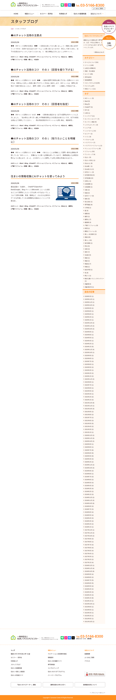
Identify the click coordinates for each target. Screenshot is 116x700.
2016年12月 (88, 565)
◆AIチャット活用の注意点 (26, 35)
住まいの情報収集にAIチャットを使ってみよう (38, 176)
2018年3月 (88, 521)
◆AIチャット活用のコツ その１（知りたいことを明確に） (43, 140)
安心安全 (87, 201)
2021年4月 (88, 426)
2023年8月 (88, 358)
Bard (86, 101)
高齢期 (87, 284)
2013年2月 (88, 615)
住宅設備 (87, 178)
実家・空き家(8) (90, 71)
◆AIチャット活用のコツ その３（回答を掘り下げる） (43, 69)
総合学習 (87, 269)
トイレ (87, 136)
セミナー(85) (89, 74)
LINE (86, 113)
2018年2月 (88, 524)
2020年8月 (88, 447)
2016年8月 (88, 577)
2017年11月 (88, 533)
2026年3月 (88, 296)
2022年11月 (88, 379)
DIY (86, 110)
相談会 (87, 264)
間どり (87, 275)
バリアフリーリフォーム (92, 145)
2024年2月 (88, 343)
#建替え (70, 57)
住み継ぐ (87, 166)
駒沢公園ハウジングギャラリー (94, 278)
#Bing (26, 57)
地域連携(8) (88, 80)
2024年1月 (88, 346)
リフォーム (88, 151)
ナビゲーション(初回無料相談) (57, 654)
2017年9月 (88, 539)
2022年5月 (88, 391)
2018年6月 (88, 512)
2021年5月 (88, 423)
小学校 (87, 207)
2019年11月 (88, 465)
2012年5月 (88, 618)
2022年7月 (88, 385)
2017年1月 (88, 562)
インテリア (88, 116)
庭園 (86, 213)
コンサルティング (53, 668)
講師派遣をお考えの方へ (58, 685)
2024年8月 (88, 335)
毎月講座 (87, 243)
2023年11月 (88, 349)
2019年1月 (88, 494)
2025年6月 (88, 314)
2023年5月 (88, 367)
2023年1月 (88, 376)
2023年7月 (88, 361)
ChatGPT (88, 107)
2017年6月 (88, 547)
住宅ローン (88, 172)
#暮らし (30, 59)
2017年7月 (88, 545)
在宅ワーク (88, 196)
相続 (86, 258)
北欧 (86, 190)
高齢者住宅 (88, 287)
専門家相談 (51, 664)
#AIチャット (14, 57)
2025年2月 (88, 317)
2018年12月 (88, 497)
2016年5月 (88, 586)
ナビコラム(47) (89, 86)
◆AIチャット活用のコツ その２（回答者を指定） (40, 104)
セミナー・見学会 (46, 13)
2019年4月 (88, 485)
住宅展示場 (88, 175)
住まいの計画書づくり (55, 661)
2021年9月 (88, 411)
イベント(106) (89, 65)
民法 (86, 246)
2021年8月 (88, 414)
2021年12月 (88, 403)
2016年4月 (88, 589)
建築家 (87, 222)
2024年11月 (88, 326)
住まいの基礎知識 (80, 13)
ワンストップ (89, 154)
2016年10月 (88, 571)
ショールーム (89, 131)
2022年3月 (88, 394)
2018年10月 (88, 503)
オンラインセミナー (91, 119)
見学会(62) (88, 77)
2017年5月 (88, 550)
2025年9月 (88, 308)
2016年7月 (88, 580)
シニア (87, 128)
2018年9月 (88, 506)
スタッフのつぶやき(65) (92, 83)
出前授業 (87, 184)
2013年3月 (88, 613)
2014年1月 (88, 601)
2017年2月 (88, 559)
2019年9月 (88, 471)
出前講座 (87, 187)
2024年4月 (88, 340)
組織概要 (87, 654)
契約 (86, 199)
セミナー (87, 133)
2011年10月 (88, 621)
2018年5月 (88, 515)
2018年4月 (88, 518)
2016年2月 (88, 595)
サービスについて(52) (91, 62)
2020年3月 (88, 459)
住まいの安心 (89, 160)
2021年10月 (88, 408)
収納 (86, 193)
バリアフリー (89, 142)
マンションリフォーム (92, 148)
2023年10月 (88, 352)
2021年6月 (88, 420)
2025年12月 (88, 299)
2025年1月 (88, 320)
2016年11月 (88, 568)
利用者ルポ (63, 13)
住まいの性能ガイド (17, 675)
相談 (86, 261)
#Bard (21, 57)
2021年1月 (88, 432)
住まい (87, 157)
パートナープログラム (55, 675)
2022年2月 (88, 397)
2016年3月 (88, 592)
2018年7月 (88, 509)
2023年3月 (88, 370)
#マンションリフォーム (44, 57)
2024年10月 (88, 329)
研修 (86, 267)
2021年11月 (88, 406)
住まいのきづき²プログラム (56, 671)
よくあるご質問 (98, 8)
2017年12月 (88, 530)
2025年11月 (88, 302)
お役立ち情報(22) (90, 68)
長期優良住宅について (90, 685)
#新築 (25, 59)
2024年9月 (88, 332)
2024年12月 (88, 323)
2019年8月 (88, 474)
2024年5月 (88, 337)
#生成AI (36, 59)
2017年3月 (88, 556)
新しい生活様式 (89, 234)
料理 (86, 228)
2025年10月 (88, 305)
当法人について (96, 13)
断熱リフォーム (89, 231)
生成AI (87, 255)
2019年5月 (88, 482)
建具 (86, 216)
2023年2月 (88, 373)
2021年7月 (88, 417)
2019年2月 (88, 491)
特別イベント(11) (90, 89)
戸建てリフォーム (90, 225)
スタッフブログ (15, 664)
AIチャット (88, 98)
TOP (12, 28)
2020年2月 (88, 462)
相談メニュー (29, 13)
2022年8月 (88, 382)
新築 (86, 237)
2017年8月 (88, 541)
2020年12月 (88, 435)
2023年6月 (88, 364)
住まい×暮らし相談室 (18, 671)
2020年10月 (88, 441)
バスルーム (88, 139)
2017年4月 (88, 553)
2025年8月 (88, 311)
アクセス (87, 661)
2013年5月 (88, 610)
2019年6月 (88, 479)
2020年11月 (88, 438)
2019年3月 (88, 488)
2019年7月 (88, 476)
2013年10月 (88, 604)
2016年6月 (88, 583)
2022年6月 (88, 388)
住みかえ (87, 163)
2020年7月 (88, 450)
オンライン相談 (89, 122)
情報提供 (50, 657)
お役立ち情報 (74, 42)
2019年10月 (88, 468)
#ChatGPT (32, 57)
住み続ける (88, 169)
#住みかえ (64, 57)
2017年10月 (88, 536)
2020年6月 (88, 453)
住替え (87, 181)
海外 (86, 252)
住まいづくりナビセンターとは (20, 654)
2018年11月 (88, 500)
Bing (86, 104)
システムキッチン (90, 125)
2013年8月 (88, 607)
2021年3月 (88, 429)
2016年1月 (88, 598)
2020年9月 (88, 444)
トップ (13, 650)
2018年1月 (88, 527)
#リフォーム (56, 57)
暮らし (87, 240)
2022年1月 (88, 400)
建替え (87, 219)
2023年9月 (88, 355)
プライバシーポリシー (98, 693)
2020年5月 (88, 456)
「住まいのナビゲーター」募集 (26, 685)
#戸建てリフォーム (17, 59)
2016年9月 (88, 574)
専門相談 (87, 204)
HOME (16, 13)
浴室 (86, 249)
